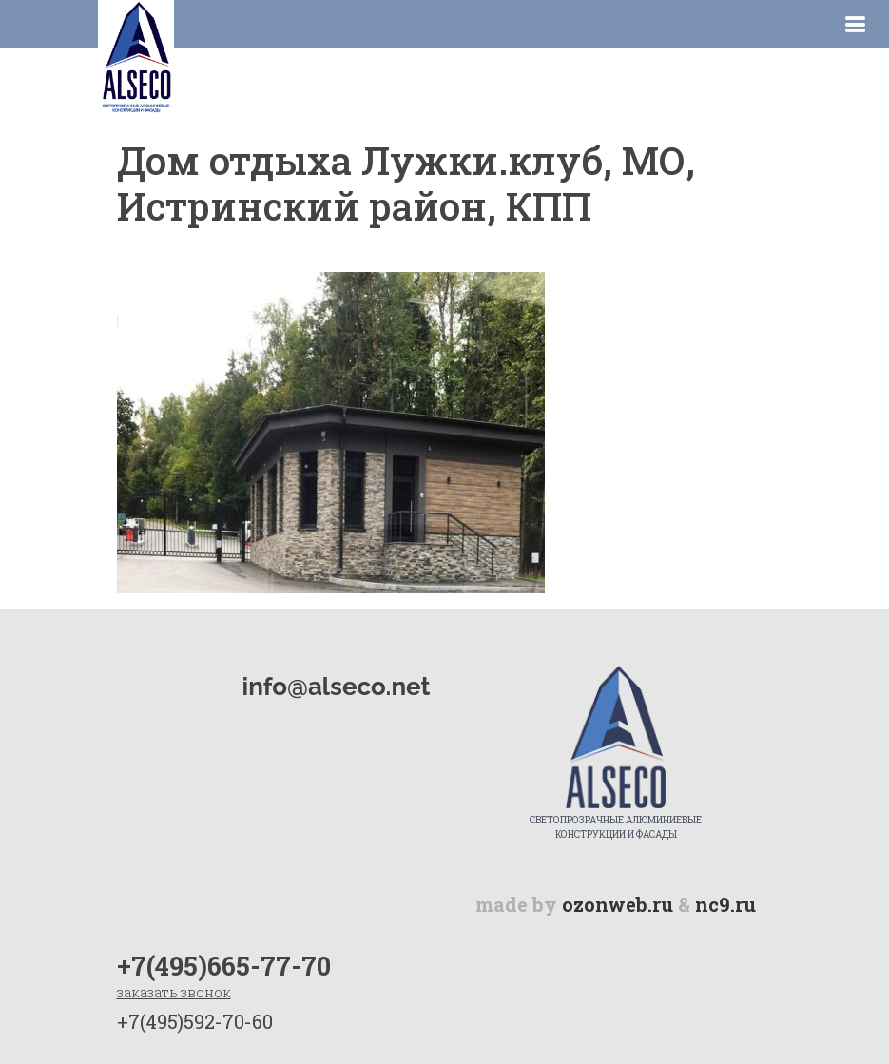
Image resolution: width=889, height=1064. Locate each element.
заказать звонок (174, 992)
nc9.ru (725, 904)
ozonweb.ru (617, 904)
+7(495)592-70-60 (195, 1021)
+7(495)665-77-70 (224, 965)
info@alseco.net (336, 686)
